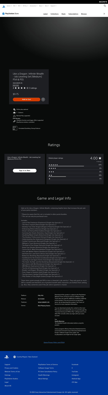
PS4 (19, 6)
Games (8, 6)
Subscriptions (62, 12)
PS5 (14, 6)
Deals (52, 12)
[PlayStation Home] (3, 6)
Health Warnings (59, 319)
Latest (34, 12)
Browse (72, 12)
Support (53, 6)
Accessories (33, 6)
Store (46, 6)
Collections (43, 12)
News (40, 6)
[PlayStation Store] (11, 11)
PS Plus (25, 6)
